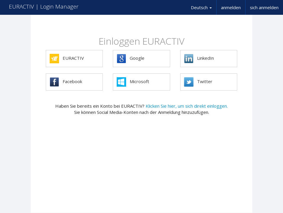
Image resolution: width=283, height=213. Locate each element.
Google (130, 58)
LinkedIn (199, 58)
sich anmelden (264, 7)
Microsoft (133, 82)
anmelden (231, 7)
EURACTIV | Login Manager (44, 6)
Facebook (66, 82)
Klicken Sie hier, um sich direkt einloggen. (187, 106)
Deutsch (201, 7)
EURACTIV (67, 58)
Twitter (198, 82)
